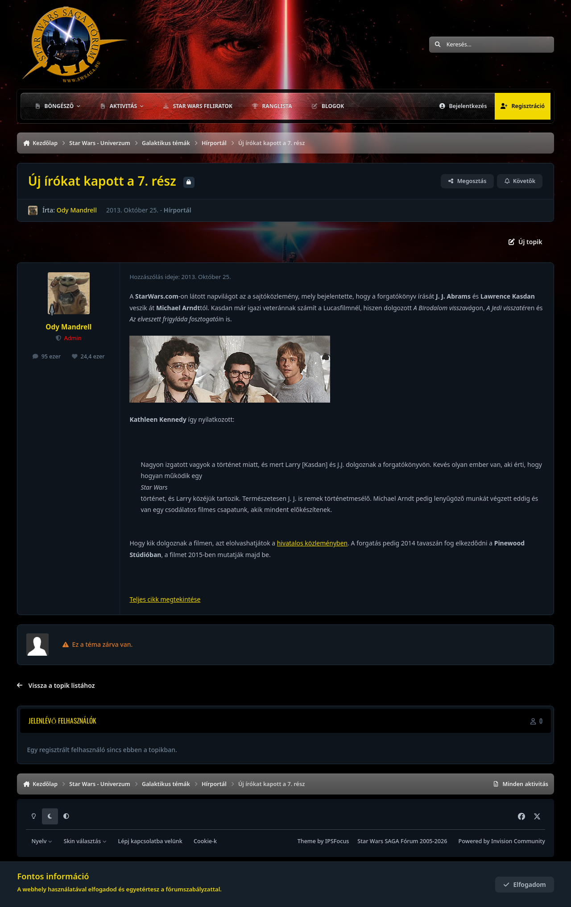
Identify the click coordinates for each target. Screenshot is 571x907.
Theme (307, 841)
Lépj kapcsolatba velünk (150, 841)
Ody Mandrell (77, 210)
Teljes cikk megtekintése (164, 599)
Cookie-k (205, 841)
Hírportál (177, 210)
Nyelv (42, 841)
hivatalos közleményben (312, 543)
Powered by (502, 841)
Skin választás (85, 841)
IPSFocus (337, 841)
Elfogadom (524, 884)
